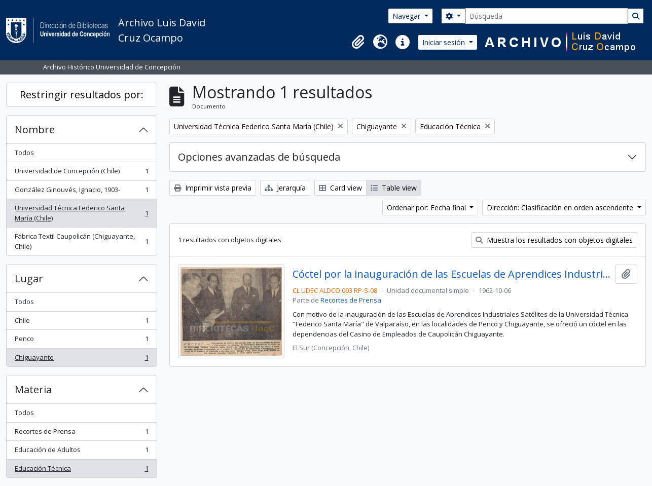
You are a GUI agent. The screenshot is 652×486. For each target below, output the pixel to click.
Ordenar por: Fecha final (427, 207)
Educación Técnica (81, 470)
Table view (394, 188)
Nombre (35, 129)
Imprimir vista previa (212, 188)
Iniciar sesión (444, 42)
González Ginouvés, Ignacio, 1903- (81, 192)
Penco (81, 341)
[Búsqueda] (546, 16)
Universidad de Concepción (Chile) (81, 173)
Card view (340, 188)
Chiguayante (81, 359)
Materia (33, 389)
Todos (24, 152)
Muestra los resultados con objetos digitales (554, 240)
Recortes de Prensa (81, 433)
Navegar (407, 16)
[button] (358, 42)
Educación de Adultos (81, 452)
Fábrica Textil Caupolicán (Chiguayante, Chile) (81, 241)
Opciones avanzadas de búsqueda (259, 157)
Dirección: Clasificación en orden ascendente (561, 207)
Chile (81, 322)
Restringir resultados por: (81, 94)
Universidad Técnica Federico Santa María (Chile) (81, 212)
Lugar (29, 278)
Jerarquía (285, 188)
